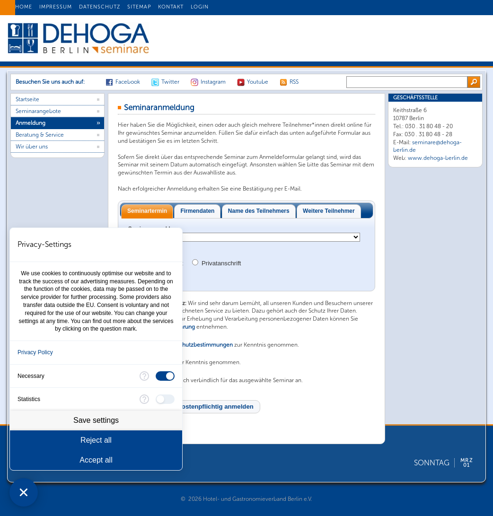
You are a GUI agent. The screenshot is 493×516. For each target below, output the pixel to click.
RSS (294, 82)
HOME (23, 7)
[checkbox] (165, 376)
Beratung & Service (40, 134)
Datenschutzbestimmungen (197, 344)
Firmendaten (197, 211)
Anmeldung (30, 123)
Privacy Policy (35, 352)
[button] (189, 406)
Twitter (170, 82)
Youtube (257, 82)
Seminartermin (147, 211)
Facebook (127, 82)
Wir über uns (32, 146)
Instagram (213, 82)
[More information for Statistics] (144, 399)
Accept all (95, 460)
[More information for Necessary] (144, 376)
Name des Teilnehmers (259, 211)
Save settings (96, 420)
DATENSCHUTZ (99, 7)
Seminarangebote (38, 111)
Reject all (96, 440)
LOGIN (200, 7)
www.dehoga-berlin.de (438, 158)
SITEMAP (139, 7)
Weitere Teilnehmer (329, 211)
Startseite (27, 99)
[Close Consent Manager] (23, 492)
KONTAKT (171, 7)
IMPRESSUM (55, 7)
